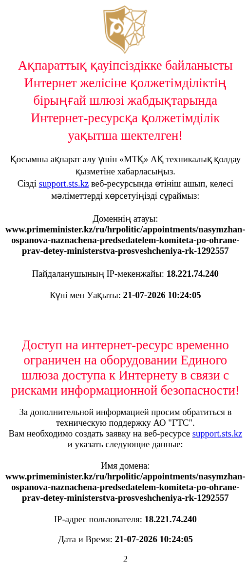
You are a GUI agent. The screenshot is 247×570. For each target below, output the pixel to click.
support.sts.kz (64, 183)
